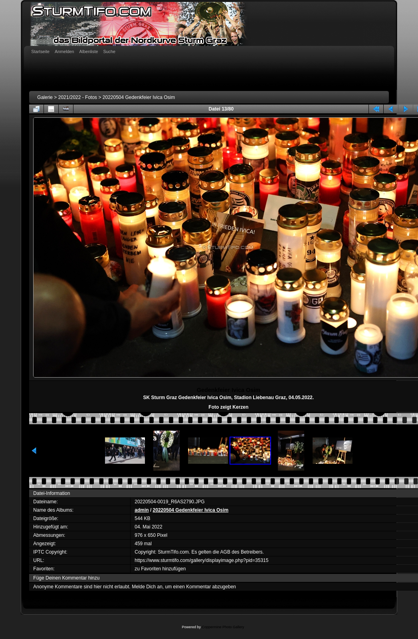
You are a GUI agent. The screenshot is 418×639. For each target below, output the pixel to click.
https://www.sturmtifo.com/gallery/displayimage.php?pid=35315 (201, 560)
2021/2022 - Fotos (77, 97)
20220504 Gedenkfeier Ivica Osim (139, 97)
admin (142, 510)
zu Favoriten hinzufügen (160, 569)
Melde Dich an (147, 587)
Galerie (45, 97)
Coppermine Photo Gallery (223, 627)
